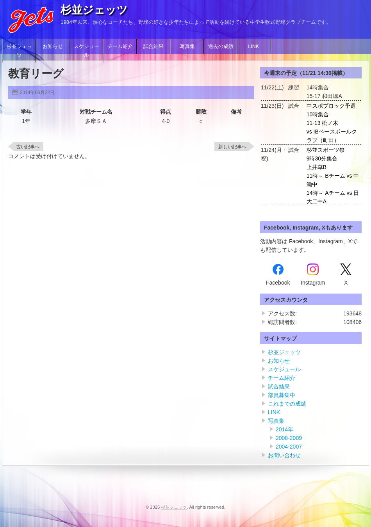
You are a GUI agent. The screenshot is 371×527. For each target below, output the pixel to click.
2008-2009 (289, 438)
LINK (254, 46)
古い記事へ (27, 147)
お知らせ (53, 46)
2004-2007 (289, 446)
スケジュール (86, 51)
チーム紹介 (120, 46)
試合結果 (153, 46)
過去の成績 (221, 46)
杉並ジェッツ (94, 10)
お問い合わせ (284, 455)
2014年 (284, 429)
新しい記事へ (232, 147)
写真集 (187, 46)
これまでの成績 (287, 404)
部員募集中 (281, 395)
